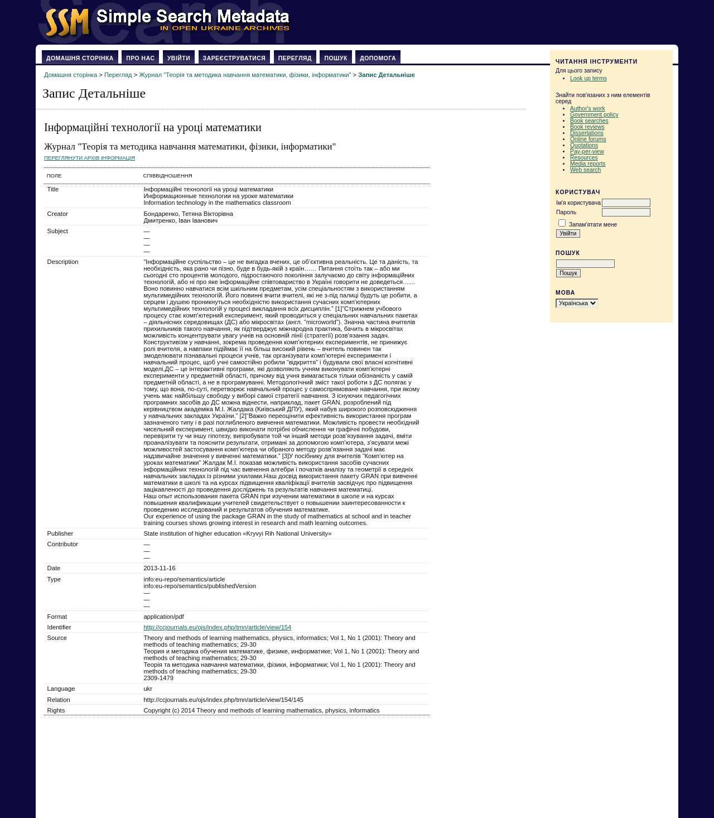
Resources (584, 158)
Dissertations (587, 133)
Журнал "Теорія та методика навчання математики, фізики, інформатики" (245, 74)
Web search (585, 170)
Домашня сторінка (80, 58)
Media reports (588, 164)
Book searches (589, 121)
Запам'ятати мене (593, 225)
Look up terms (588, 78)
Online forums (588, 139)
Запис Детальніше (386, 74)
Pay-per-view (587, 151)
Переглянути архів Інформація (89, 158)
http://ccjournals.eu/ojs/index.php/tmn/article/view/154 (217, 627)
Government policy (594, 115)
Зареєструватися (234, 58)
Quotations (584, 145)
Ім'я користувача (578, 203)
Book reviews (587, 127)
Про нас (140, 58)
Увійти (178, 58)
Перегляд (295, 58)
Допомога (378, 58)
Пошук (335, 58)
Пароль (566, 212)
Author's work (587, 108)
